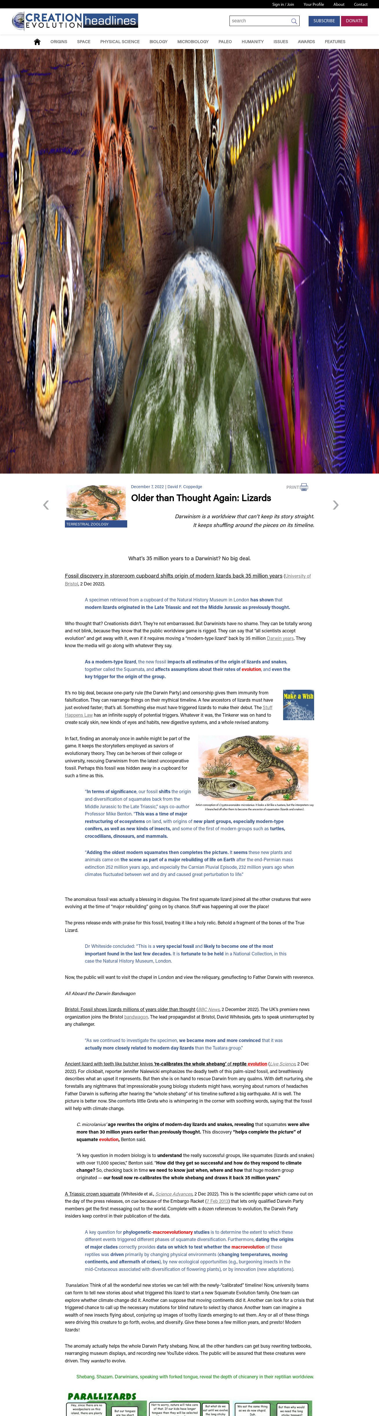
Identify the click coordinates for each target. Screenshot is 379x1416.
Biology (158, 42)
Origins (58, 42)
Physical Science (120, 42)
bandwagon (136, 1017)
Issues (281, 42)
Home (37, 42)
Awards (306, 42)
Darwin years (280, 638)
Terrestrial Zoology (87, 524)
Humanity (253, 42)
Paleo (225, 42)
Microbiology (193, 42)
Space (83, 42)
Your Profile (314, 5)
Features (335, 42)
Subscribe (324, 21)
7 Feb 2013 (217, 1201)
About (339, 5)
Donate (354, 21)
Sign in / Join (283, 5)
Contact (361, 5)
